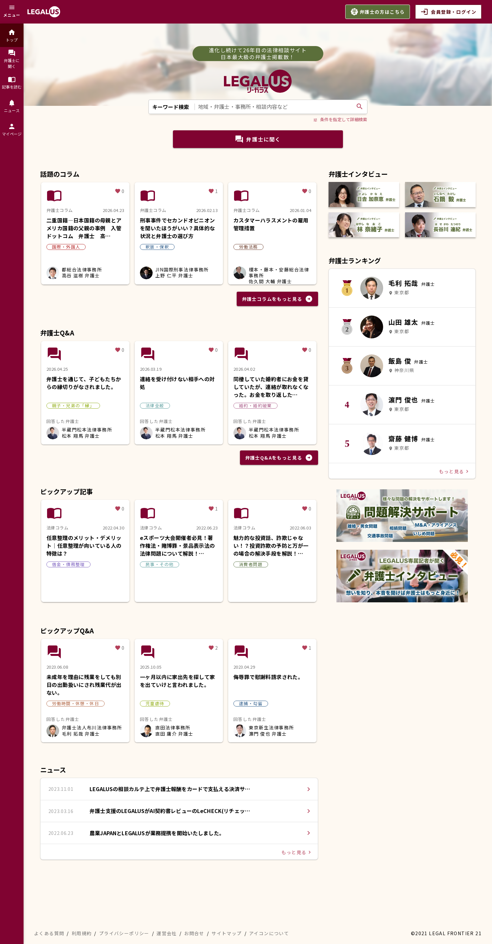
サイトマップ (227, 933)
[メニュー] (12, 12)
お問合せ (194, 933)
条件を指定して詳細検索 (340, 119)
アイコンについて (269, 933)
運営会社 (167, 933)
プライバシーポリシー (124, 933)
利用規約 (82, 933)
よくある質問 (49, 933)
